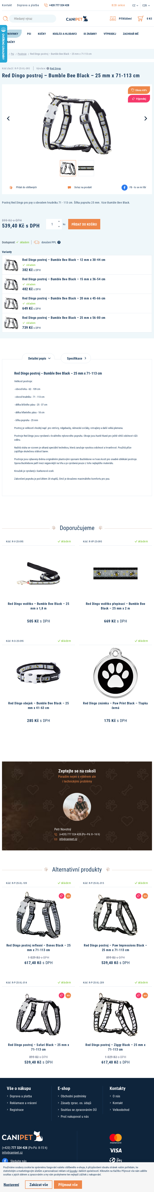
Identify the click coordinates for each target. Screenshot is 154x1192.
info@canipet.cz (68, 839)
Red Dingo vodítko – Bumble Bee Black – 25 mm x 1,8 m (38, 605)
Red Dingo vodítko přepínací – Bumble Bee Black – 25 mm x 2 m (115, 605)
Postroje (22, 54)
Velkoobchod (121, 1109)
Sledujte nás (18, 1161)
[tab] (38, 356)
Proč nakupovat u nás (75, 1116)
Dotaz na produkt (83, 187)
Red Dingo (55, 68)
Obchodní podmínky (73, 1096)
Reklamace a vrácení (23, 1103)
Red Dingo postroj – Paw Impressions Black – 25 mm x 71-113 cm (115, 947)
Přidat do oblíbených (26, 187)
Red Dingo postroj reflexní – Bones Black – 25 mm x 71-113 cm (38, 947)
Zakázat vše (38, 1184)
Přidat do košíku (84, 224)
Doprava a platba (28, 5)
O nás (116, 1096)
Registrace (17, 1109)
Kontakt (7, 5)
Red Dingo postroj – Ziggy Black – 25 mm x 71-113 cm (115, 1047)
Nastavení (11, 1184)
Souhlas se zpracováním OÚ (79, 1109)
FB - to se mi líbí (138, 187)
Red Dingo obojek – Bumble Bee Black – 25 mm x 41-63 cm (38, 705)
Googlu (73, 1171)
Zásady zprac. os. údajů (76, 1103)
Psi (12, 54)
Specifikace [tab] (76, 358)
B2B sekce (118, 5)
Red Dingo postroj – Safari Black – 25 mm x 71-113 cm (38, 1047)
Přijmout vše (68, 1184)
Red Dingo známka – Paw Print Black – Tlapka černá (115, 705)
